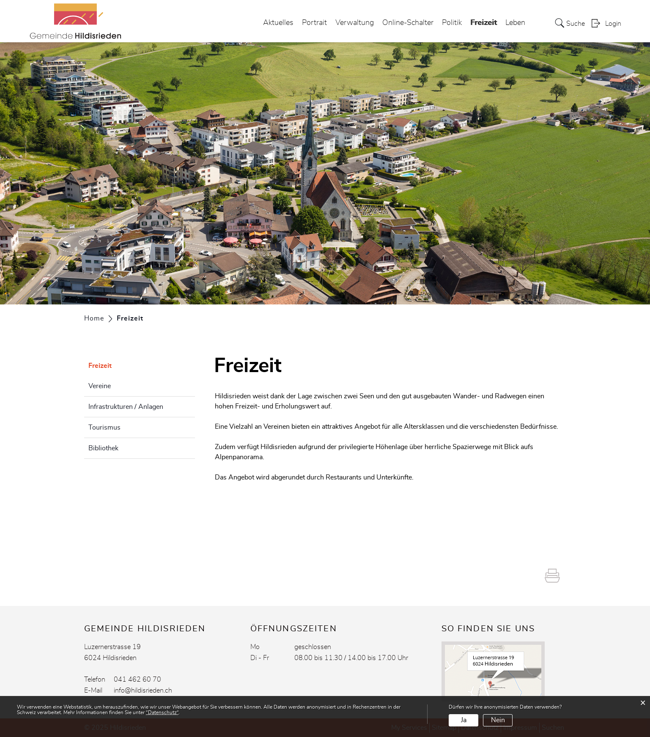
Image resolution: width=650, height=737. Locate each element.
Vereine (99, 386)
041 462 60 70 (137, 679)
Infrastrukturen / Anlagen (125, 406)
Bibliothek (103, 448)
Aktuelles (278, 23)
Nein (498, 720)
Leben (515, 23)
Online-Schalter (407, 23)
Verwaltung (354, 23)
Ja (463, 720)
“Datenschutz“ (162, 712)
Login (613, 23)
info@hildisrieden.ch (143, 690)
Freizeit (483, 20)
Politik (452, 23)
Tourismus (104, 427)
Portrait (314, 23)
